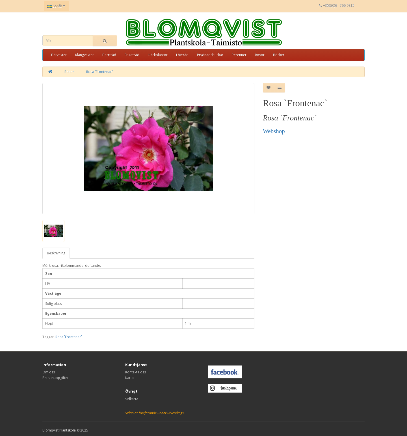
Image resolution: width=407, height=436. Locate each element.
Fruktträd (132, 54)
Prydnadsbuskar (210, 54)
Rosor (260, 54)
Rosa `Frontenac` (99, 71)
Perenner (239, 54)
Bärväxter (59, 54)
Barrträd (109, 54)
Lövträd (182, 54)
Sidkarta (131, 399)
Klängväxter (84, 54)
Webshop (274, 131)
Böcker (278, 54)
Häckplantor (158, 54)
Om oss (48, 372)
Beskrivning (56, 253)
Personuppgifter (55, 377)
